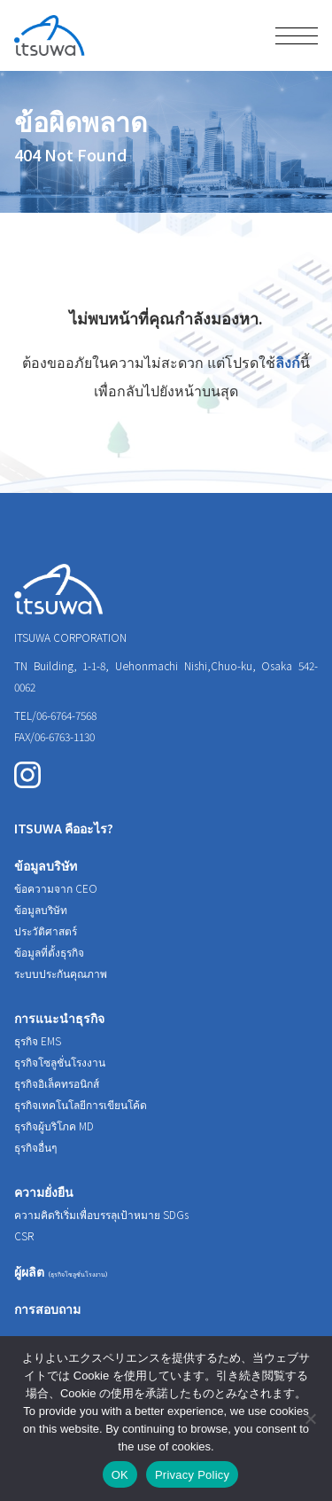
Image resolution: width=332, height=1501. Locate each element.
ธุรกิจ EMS (37, 1040)
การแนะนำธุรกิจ (59, 1018)
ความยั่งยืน (43, 1191)
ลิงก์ (287, 361)
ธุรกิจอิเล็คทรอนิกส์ (56, 1083)
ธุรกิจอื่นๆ (35, 1146)
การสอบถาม (47, 1308)
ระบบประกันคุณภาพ (60, 973)
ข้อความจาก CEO (55, 887)
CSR (24, 1235)
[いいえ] (310, 1418)
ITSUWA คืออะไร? (63, 828)
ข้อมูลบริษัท (45, 865)
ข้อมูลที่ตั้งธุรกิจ (49, 951)
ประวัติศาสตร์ (45, 930)
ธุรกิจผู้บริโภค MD (54, 1125)
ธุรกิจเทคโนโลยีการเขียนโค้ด (80, 1104)
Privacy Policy (192, 1474)
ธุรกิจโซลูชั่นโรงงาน (59, 1061)
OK (120, 1474)
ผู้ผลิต (63, 1271)
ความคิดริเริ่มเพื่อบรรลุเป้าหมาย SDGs (101, 1214)
